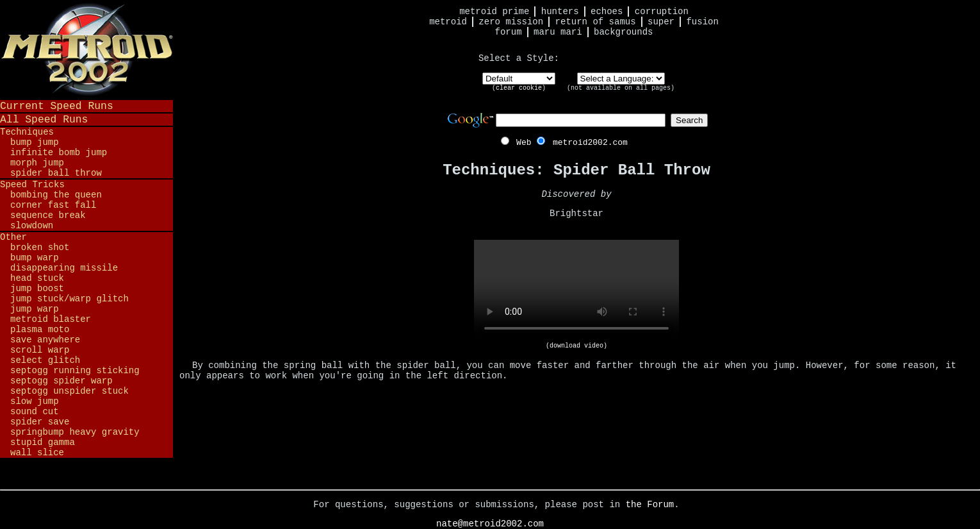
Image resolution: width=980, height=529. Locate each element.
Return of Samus (595, 22)
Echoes (607, 11)
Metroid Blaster (50, 319)
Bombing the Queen (56, 195)
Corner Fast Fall (53, 205)
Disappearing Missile (64, 268)
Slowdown (31, 226)
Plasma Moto (39, 329)
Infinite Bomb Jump (58, 152)
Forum (508, 32)
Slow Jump (34, 401)
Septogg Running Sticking (75, 370)
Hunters (560, 11)
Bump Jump (34, 142)
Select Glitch (45, 360)
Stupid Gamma (42, 442)
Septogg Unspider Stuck (69, 391)
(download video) (576, 345)
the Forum (650, 505)
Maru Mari (558, 32)
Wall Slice (37, 453)
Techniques (27, 132)
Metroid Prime (494, 11)
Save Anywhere (45, 340)
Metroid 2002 (86, 49)
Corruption (662, 11)
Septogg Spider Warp (61, 381)
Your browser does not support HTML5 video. (576, 291)
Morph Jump (37, 163)
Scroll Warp (39, 350)
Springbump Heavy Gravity (75, 432)
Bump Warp (34, 258)
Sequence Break (48, 215)
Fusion (702, 22)
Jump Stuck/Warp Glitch (69, 299)
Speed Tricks (32, 185)
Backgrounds (623, 32)
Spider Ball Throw (56, 173)
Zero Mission (510, 22)
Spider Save (39, 422)
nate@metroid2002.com (490, 524)
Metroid (448, 22)
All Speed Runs (44, 119)
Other (13, 237)
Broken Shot (39, 247)
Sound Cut (34, 412)
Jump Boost (37, 288)
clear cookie (519, 88)
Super (661, 22)
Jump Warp (34, 309)
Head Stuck (37, 278)
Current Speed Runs (56, 106)
